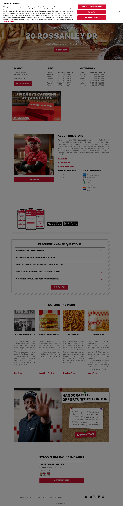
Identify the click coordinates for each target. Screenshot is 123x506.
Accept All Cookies (91, 17)
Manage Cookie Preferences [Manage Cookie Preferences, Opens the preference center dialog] (92, 6)
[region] (61, 12)
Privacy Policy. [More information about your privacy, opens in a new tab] (9, 21)
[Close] (119, 11)
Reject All (91, 12)
